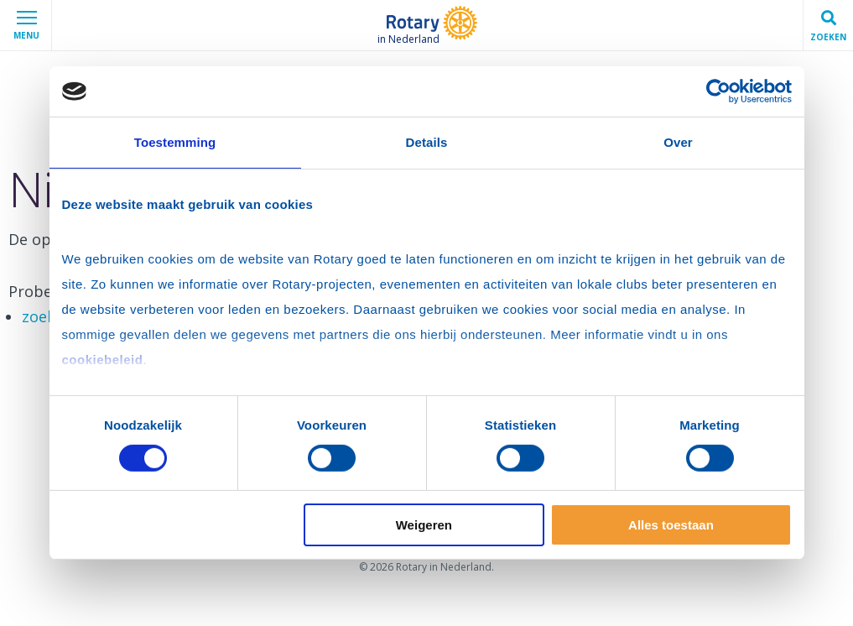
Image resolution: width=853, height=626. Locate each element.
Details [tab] (427, 142)
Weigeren (424, 525)
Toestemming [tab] (175, 142)
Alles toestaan (671, 525)
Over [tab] (678, 142)
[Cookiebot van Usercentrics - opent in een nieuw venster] (718, 91)
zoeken (47, 316)
